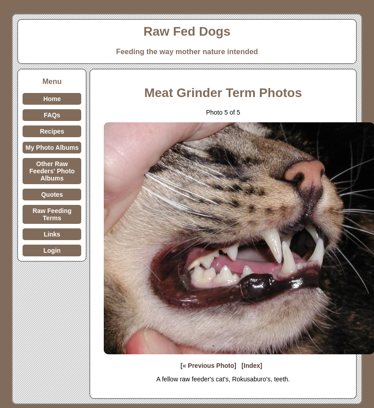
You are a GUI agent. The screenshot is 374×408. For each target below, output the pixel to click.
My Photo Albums (51, 147)
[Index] (251, 365)
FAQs (52, 115)
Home (52, 98)
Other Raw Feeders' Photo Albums (52, 171)
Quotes (52, 194)
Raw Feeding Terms (51, 214)
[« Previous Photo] (208, 365)
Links (52, 234)
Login (51, 250)
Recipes (52, 131)
